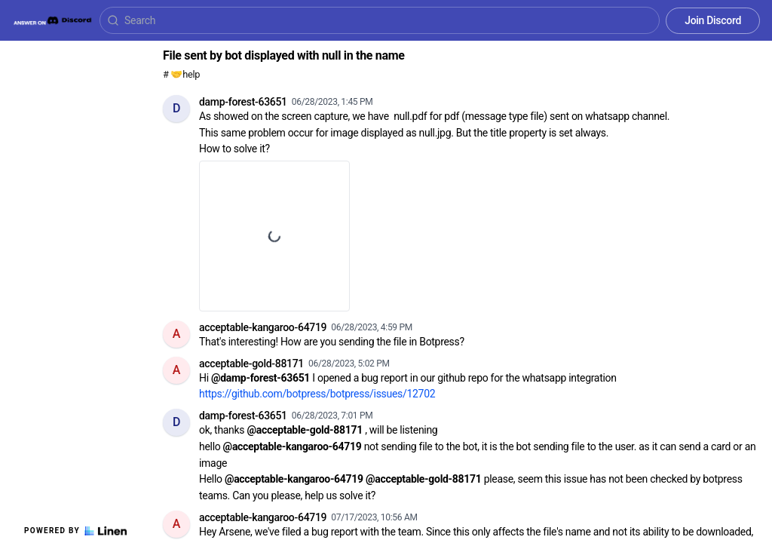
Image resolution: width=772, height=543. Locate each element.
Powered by (75, 530)
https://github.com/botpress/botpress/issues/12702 (317, 394)
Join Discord (713, 20)
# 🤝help (181, 74)
